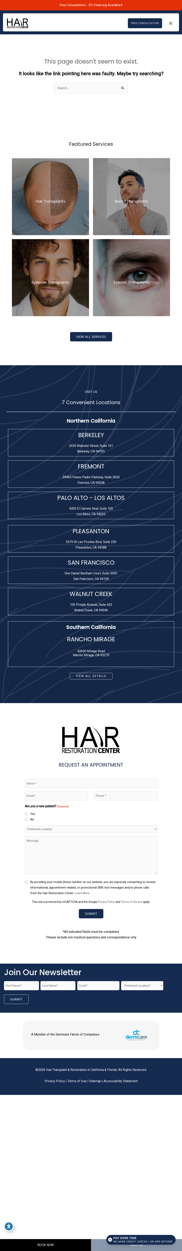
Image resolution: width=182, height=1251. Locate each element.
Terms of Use (77, 1081)
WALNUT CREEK (91, 594)
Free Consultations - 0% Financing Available (91, 5)
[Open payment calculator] (141, 1239)
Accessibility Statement (121, 1081)
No (32, 819)
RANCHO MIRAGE (91, 639)
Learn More (82, 893)
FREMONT (91, 467)
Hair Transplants (50, 201)
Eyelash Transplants (132, 282)
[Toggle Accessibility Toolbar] (9, 1226)
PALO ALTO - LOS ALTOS (91, 498)
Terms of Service (131, 902)
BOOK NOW (45, 1245)
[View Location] (91, 448)
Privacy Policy (106, 902)
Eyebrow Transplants (50, 282)
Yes (32, 814)
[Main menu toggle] (170, 23)
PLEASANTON (91, 531)
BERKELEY (91, 435)
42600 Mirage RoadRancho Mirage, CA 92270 (91, 653)
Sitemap (95, 1081)
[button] (144, 23)
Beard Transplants (131, 201)
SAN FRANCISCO (91, 563)
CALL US (136, 1245)
